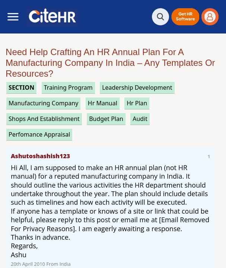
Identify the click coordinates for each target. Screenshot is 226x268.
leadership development (137, 87)
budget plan (106, 119)
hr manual (102, 103)
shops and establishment (44, 119)
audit (140, 119)
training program (68, 87)
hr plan (137, 103)
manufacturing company (43, 103)
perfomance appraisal (39, 134)
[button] (185, 16)
